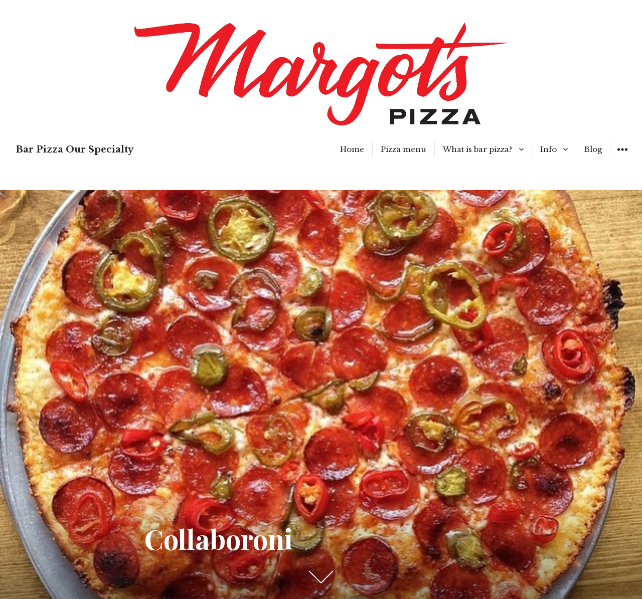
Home (352, 149)
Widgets (622, 157)
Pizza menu (403, 149)
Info (548, 149)
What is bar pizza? (478, 149)
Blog (593, 149)
